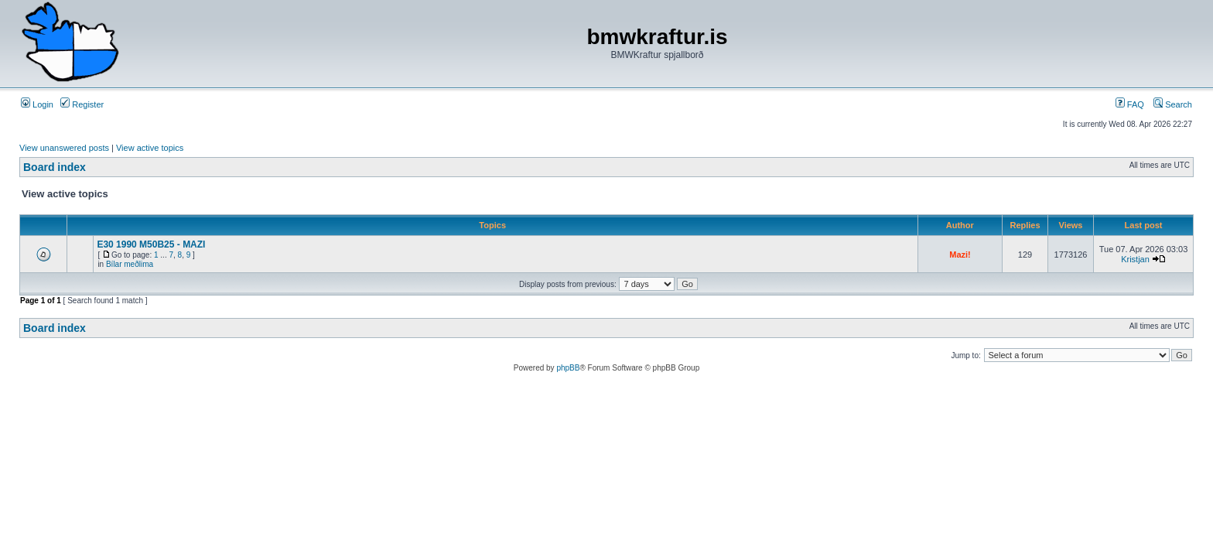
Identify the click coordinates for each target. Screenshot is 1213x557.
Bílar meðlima (129, 264)
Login (37, 104)
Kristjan (1135, 259)
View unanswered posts (64, 147)
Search (1172, 104)
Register (82, 104)
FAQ (1130, 104)
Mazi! (960, 254)
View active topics (149, 147)
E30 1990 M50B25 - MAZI (151, 244)
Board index (54, 167)
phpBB (567, 368)
